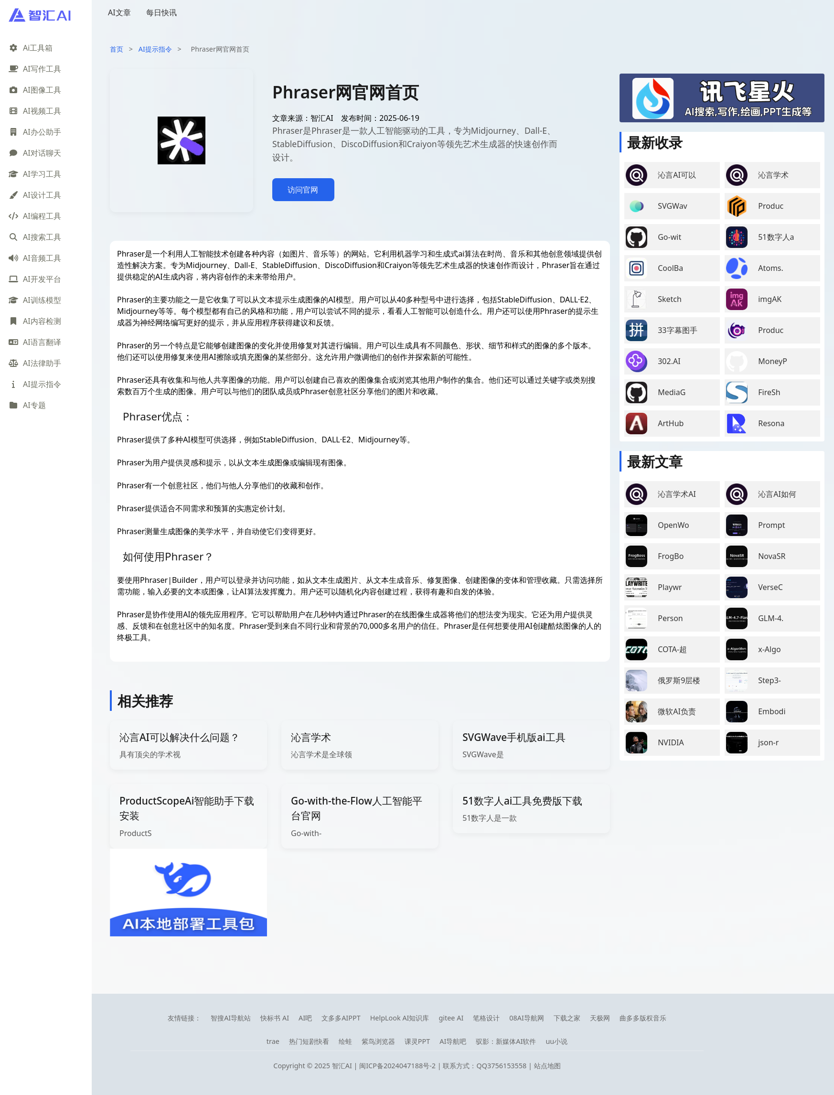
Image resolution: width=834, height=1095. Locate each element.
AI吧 (305, 1017)
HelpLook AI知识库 (399, 1017)
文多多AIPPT (341, 1017)
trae (273, 1041)
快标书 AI (274, 1017)
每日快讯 (161, 12)
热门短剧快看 (309, 1041)
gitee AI (450, 1017)
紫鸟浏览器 (378, 1041)
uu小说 (556, 1041)
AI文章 (119, 12)
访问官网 (303, 189)
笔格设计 (486, 1017)
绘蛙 (345, 1041)
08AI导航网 (526, 1017)
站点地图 (547, 1065)
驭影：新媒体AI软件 (506, 1041)
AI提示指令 (155, 49)
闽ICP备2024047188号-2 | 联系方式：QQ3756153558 (443, 1065)
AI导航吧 (452, 1041)
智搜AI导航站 (231, 1017)
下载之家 (567, 1017)
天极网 (600, 1017)
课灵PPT (417, 1041)
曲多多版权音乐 (643, 1017)
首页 (116, 49)
